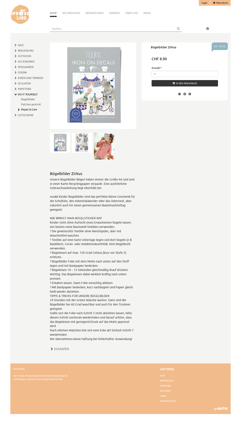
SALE (21, 45)
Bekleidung (26, 50)
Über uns (131, 13)
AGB (162, 375)
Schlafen (24, 83)
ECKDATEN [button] (59, 349)
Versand (165, 385)
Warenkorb (220, 2)
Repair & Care (29, 109)
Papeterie (24, 88)
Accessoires (26, 61)
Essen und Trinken (30, 77)
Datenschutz (168, 401)
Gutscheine (26, 115)
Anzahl (157, 67)
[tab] (93, 348)
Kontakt (165, 390)
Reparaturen (95, 13)
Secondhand (71, 13)
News (147, 13)
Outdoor (24, 56)
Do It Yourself (28, 94)
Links (163, 395)
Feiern (22, 72)
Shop (53, 13)
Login (204, 2)
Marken (114, 13)
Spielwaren (26, 67)
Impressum (166, 380)
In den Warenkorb (184, 83)
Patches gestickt (31, 104)
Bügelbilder (28, 99)
